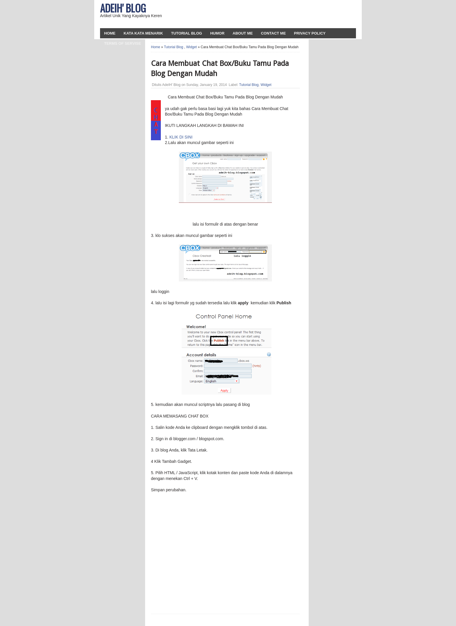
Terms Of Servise (122, 43)
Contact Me (273, 33)
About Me (243, 33)
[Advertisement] (286, 14)
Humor (217, 33)
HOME (109, 33)
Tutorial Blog (186, 33)
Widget (191, 47)
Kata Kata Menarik (143, 33)
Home (155, 47)
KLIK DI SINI (180, 137)
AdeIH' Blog (123, 7)
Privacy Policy (310, 33)
